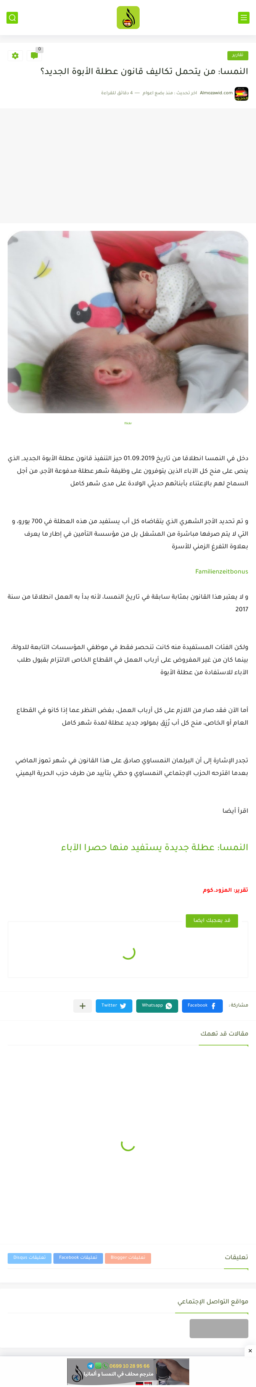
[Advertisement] (128, 166)
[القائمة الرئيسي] (244, 18)
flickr (128, 423)
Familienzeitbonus (221, 572)
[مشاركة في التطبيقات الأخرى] (82, 1006)
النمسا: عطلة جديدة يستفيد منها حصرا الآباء (154, 849)
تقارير (237, 55)
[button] (202, 1006)
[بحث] (12, 18)
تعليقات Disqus (29, 1258)
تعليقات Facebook (78, 1258)
